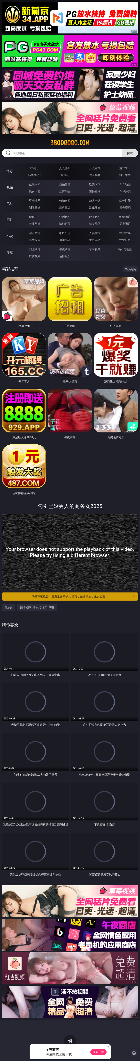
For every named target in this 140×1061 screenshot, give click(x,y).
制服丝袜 (34, 207)
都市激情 (34, 233)
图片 (9, 219)
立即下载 (98, 1052)
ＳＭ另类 (125, 191)
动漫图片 (125, 217)
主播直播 (94, 191)
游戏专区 (125, 168)
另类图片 (125, 224)
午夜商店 (65, 249)
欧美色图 (94, 217)
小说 (9, 236)
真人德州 (65, 168)
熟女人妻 (34, 191)
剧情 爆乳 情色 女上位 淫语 (37, 608)
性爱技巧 (125, 240)
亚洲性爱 (34, 200)
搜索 (130, 153)
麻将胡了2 (34, 175)
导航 (9, 252)
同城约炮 (34, 249)
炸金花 (65, 175)
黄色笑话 (94, 240)
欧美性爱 (125, 200)
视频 (9, 187)
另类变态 (125, 207)
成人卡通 (94, 200)
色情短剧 (65, 256)
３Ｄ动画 (125, 184)
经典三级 (65, 207)
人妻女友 (94, 233)
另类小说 (65, 240)
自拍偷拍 (65, 184)
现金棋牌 (94, 175)
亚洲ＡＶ (34, 184)
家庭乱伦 (65, 233)
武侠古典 (125, 233)
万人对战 (94, 168)
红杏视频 (34, 256)
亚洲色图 (65, 217)
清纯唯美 (65, 224)
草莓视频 (94, 249)
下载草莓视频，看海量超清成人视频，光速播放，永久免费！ (84, 596)
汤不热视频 (125, 249)
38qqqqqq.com (69, 143)
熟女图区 (94, 224)
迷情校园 (34, 240)
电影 (9, 203)
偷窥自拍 (34, 217)
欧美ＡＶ (94, 184)
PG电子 (35, 168)
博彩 (9, 171)
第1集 (8, 608)
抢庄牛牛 (125, 175)
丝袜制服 (65, 191)
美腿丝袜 (34, 224)
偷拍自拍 (65, 200)
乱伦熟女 (94, 207)
